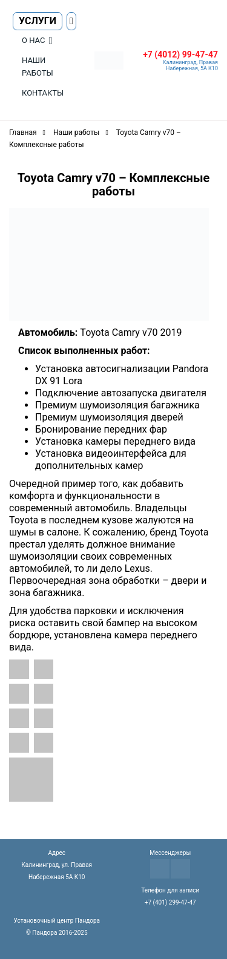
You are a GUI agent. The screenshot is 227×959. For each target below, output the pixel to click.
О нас (33, 40)
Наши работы (37, 66)
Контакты (43, 92)
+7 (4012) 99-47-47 (180, 54)
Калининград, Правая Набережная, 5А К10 (190, 65)
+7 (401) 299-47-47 (170, 902)
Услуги (37, 21)
